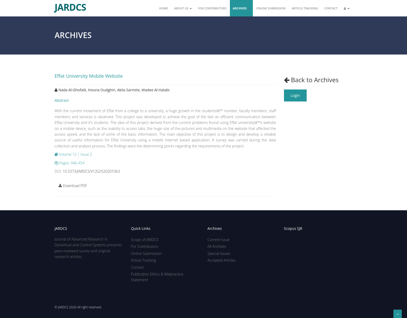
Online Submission (271, 8)
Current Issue (218, 239)
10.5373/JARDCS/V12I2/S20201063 (91, 171)
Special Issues (218, 253)
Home (163, 8)
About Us (183, 8)
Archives (241, 8)
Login (295, 95)
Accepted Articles (221, 260)
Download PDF (73, 185)
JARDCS (70, 5)
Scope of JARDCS (145, 239)
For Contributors (212, 8)
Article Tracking (305, 8)
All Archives (216, 246)
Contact (331, 8)
